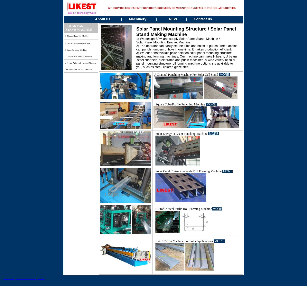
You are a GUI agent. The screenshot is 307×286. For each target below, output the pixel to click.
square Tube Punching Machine (77, 43)
